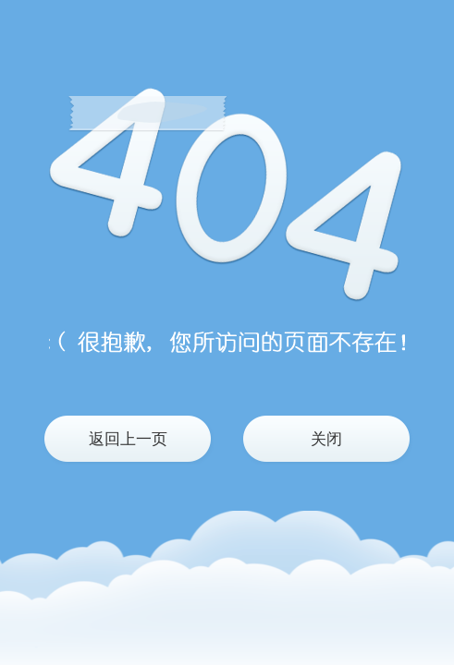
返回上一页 (128, 439)
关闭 (326, 439)
